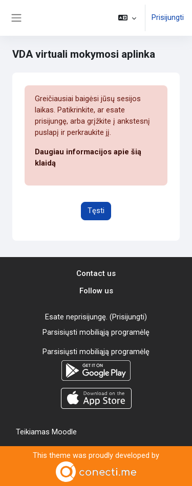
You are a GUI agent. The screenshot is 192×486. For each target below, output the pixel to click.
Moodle (64, 431)
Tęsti (96, 210)
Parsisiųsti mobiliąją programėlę (96, 332)
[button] (127, 18)
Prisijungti (168, 17)
